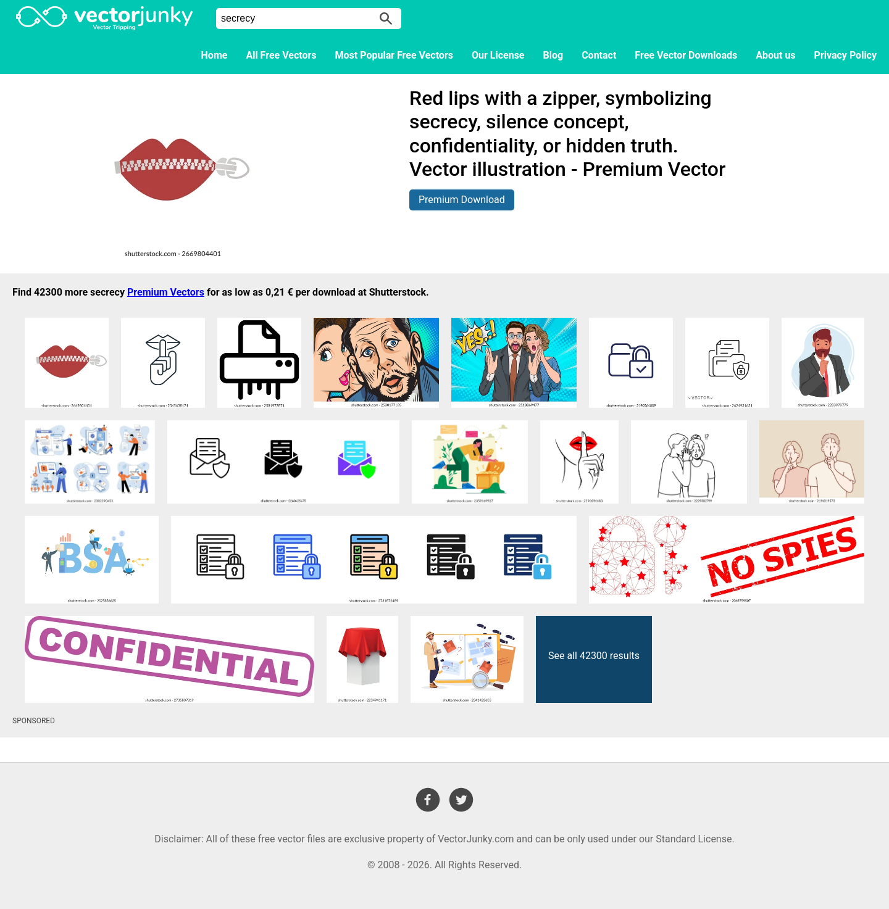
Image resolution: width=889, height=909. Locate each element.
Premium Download (462, 199)
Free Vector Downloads (686, 55)
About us (775, 55)
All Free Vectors (281, 55)
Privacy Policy (845, 55)
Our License (498, 55)
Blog (553, 55)
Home (214, 55)
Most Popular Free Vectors (394, 55)
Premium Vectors (165, 292)
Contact (599, 55)
